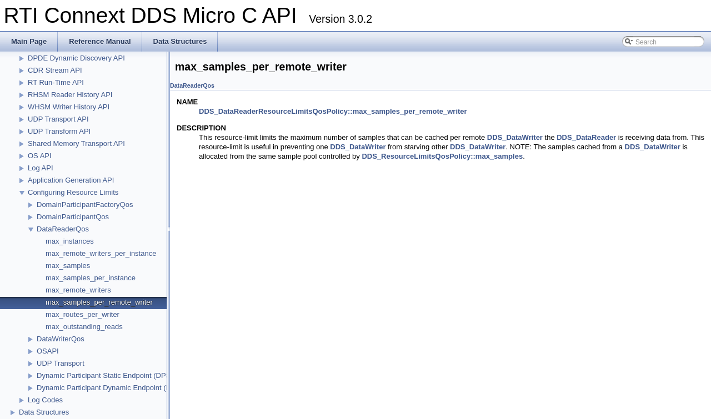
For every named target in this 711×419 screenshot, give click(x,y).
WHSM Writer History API (68, 107)
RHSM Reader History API (70, 94)
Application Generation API (71, 180)
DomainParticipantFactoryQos (85, 204)
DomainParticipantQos (73, 217)
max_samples (68, 265)
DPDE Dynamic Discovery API (76, 58)
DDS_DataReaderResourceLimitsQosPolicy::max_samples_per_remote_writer (333, 111)
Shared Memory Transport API (76, 143)
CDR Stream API (55, 70)
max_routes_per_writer (82, 314)
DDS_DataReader (586, 137)
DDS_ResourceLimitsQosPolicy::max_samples (442, 156)
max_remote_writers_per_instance (101, 253)
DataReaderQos (63, 229)
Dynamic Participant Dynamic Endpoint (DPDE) (112, 387)
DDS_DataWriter (515, 137)
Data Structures (44, 412)
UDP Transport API (58, 119)
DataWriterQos (60, 339)
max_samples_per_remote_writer (99, 302)
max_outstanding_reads (84, 326)
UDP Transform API (59, 131)
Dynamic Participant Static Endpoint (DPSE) (107, 375)
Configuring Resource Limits (73, 192)
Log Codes (45, 400)
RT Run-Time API (56, 82)
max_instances (70, 241)
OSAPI (48, 351)
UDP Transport (60, 363)
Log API (40, 168)
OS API (40, 156)
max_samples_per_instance (91, 278)
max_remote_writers (78, 290)
